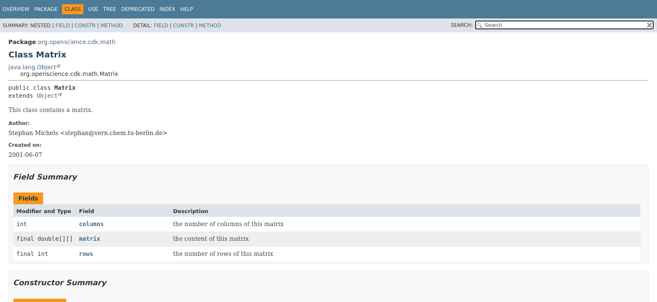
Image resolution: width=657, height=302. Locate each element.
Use (93, 9)
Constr (85, 26)
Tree (109, 9)
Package (45, 9)
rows (86, 253)
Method (112, 26)
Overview (16, 9)
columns (91, 224)
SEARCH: (462, 25)
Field (62, 26)
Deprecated (138, 9)
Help (186, 9)
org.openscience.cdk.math (76, 42)
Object (47, 95)
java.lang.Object (32, 67)
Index (168, 9)
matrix (90, 238)
